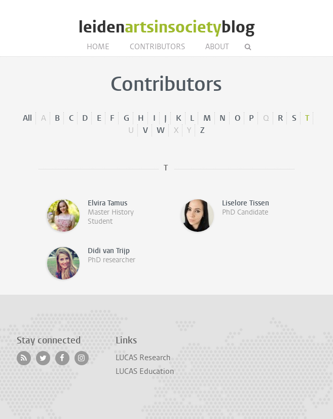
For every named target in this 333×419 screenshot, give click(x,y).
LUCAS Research (143, 358)
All (27, 118)
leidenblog (166, 27)
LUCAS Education (145, 371)
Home (98, 47)
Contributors (157, 47)
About (217, 47)
